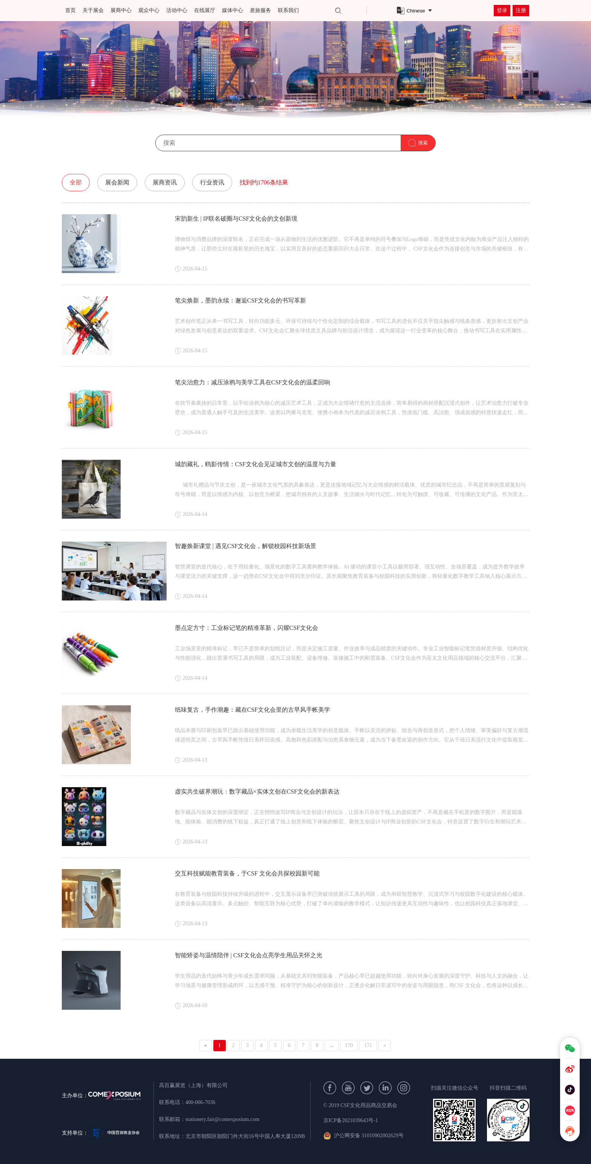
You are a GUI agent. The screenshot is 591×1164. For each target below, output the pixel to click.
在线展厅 (204, 10)
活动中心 (176, 10)
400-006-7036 (200, 1102)
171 (368, 1045)
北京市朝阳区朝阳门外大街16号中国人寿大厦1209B (245, 1136)
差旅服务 (260, 10)
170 (349, 1045)
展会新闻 (117, 182)
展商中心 (121, 10)
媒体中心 (232, 10)
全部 (76, 182)
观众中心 (148, 10)
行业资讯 (212, 182)
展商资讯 (165, 182)
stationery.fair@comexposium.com (222, 1119)
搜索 (423, 143)
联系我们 (288, 10)
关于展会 (93, 10)
